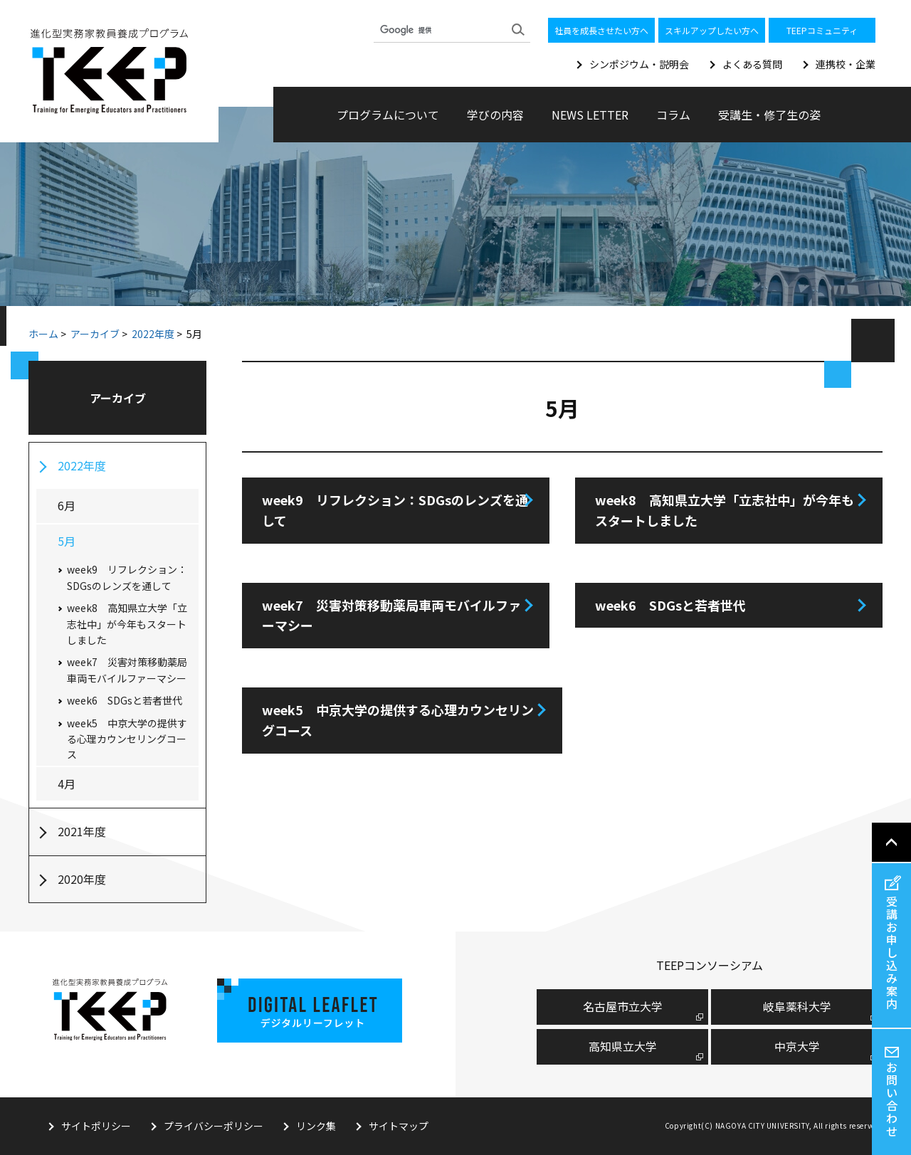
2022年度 (153, 334)
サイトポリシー (96, 1126)
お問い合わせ (891, 1098)
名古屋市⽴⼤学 (623, 1006)
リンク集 (316, 1126)
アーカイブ (95, 334)
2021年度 (82, 831)
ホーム (43, 334)
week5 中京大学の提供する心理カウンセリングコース (398, 719)
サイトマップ (398, 1126)
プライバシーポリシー (213, 1126)
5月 (66, 540)
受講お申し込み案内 (891, 952)
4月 (66, 783)
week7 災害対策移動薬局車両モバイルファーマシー (391, 615)
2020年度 (82, 878)
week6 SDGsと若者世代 (670, 605)
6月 (66, 505)
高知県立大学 (623, 1046)
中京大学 (797, 1046)
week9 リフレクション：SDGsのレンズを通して (395, 509)
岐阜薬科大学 (797, 1006)
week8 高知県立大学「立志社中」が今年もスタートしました (724, 509)
